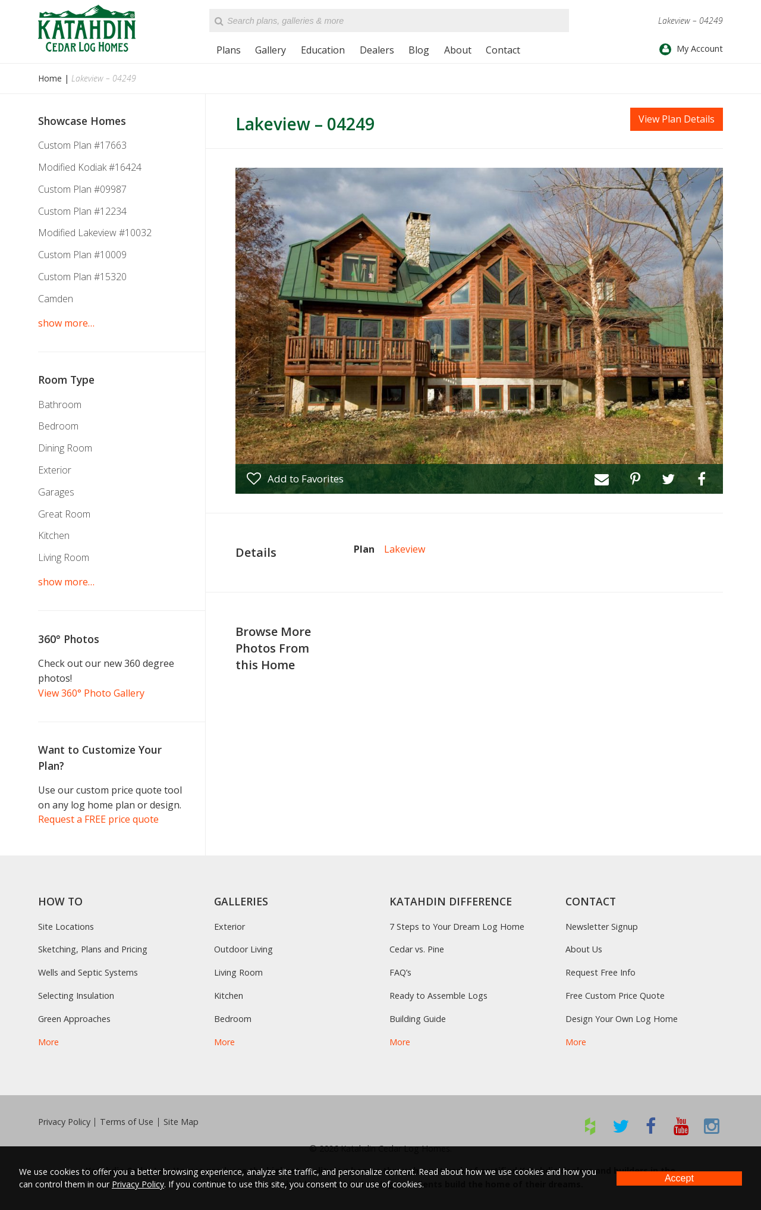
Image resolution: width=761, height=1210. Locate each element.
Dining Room (65, 447)
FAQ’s (400, 972)
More (48, 1042)
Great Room (64, 514)
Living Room (63, 557)
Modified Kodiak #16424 (89, 167)
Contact (503, 50)
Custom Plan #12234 (82, 211)
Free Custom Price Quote (615, 995)
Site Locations (66, 926)
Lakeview (404, 549)
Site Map (181, 1122)
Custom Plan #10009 (82, 254)
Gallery (270, 50)
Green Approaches (74, 1018)
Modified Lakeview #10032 (95, 232)
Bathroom (59, 404)
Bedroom (58, 425)
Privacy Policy (64, 1122)
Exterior (54, 470)
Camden (55, 298)
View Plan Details (677, 119)
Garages (56, 492)
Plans (228, 50)
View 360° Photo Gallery (91, 693)
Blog (418, 50)
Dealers (377, 50)
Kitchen (54, 535)
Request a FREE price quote (98, 819)
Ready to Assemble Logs (438, 995)
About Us (583, 949)
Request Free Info (600, 972)
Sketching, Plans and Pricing (92, 949)
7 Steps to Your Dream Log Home (456, 926)
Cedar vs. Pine (416, 949)
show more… (66, 323)
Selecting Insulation (76, 995)
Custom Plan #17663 (82, 145)
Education (323, 50)
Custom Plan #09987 (82, 189)
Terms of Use (126, 1122)
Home (50, 78)
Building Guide (417, 1018)
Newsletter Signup (601, 926)
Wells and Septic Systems (88, 972)
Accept (679, 1178)
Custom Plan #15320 (82, 276)
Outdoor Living (243, 949)
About (457, 50)
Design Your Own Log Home (621, 1018)
